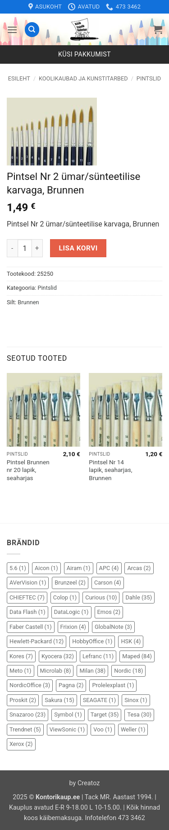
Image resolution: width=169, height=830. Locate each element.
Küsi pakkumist (84, 54)
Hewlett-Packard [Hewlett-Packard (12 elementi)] (36, 641)
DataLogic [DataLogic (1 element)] (71, 611)
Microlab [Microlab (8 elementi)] (55, 670)
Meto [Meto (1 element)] (20, 670)
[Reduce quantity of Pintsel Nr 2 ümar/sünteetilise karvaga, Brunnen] (12, 248)
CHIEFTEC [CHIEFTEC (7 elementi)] (27, 597)
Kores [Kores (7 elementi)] (21, 656)
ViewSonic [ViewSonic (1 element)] (67, 729)
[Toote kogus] (25, 248)
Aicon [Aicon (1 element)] (46, 568)
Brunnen (28, 302)
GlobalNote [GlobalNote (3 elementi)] (113, 626)
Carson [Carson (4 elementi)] (107, 582)
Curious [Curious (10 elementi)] (101, 597)
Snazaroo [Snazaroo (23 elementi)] (27, 714)
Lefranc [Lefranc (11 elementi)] (98, 656)
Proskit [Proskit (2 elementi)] (22, 700)
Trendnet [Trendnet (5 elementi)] (25, 729)
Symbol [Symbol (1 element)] (68, 714)
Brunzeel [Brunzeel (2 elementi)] (70, 582)
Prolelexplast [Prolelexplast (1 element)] (113, 685)
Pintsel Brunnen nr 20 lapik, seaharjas (28, 469)
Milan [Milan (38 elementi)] (92, 670)
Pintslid (149, 78)
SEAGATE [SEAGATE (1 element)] (99, 700)
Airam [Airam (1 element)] (79, 568)
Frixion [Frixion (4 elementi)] (73, 626)
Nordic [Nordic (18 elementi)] (128, 670)
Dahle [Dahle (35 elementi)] (138, 597)
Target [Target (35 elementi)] (105, 714)
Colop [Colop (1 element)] (65, 597)
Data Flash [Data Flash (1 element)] (27, 611)
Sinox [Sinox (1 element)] (135, 700)
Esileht (19, 78)
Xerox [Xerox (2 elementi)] (21, 743)
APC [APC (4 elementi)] (109, 568)
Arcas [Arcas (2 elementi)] (139, 568)
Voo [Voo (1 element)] (102, 729)
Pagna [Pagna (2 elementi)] (71, 685)
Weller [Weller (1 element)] (133, 729)
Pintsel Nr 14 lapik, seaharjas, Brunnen (110, 469)
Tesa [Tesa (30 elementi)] (139, 714)
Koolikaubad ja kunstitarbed (83, 78)
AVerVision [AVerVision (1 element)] (27, 582)
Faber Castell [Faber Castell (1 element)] (30, 626)
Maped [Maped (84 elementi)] (137, 656)
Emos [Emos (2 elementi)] (109, 611)
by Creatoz (84, 783)
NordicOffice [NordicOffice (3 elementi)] (29, 685)
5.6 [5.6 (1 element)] (17, 568)
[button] (12, 30)
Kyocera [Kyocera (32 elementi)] (57, 656)
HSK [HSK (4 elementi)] (131, 641)
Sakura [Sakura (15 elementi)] (59, 700)
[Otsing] (32, 29)
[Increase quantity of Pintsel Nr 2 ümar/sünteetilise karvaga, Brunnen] (37, 248)
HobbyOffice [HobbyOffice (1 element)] (92, 641)
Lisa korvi (78, 248)
